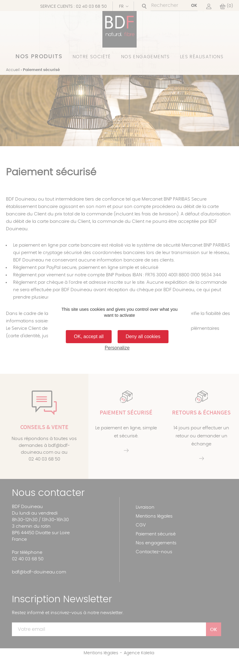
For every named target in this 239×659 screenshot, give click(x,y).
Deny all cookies (143, 336)
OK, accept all (89, 336)
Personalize (117, 347)
